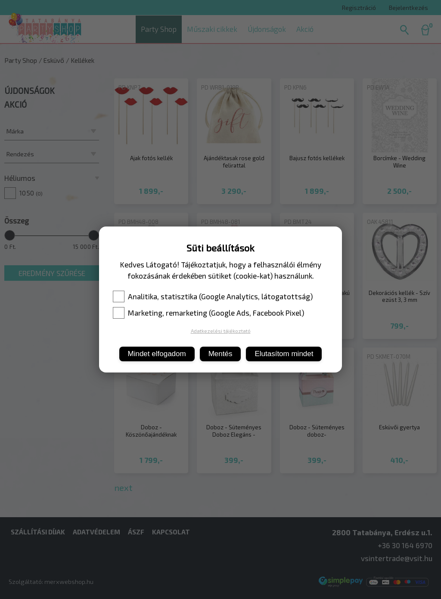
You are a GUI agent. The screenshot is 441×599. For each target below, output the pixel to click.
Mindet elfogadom (157, 354)
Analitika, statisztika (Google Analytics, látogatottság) (213, 296)
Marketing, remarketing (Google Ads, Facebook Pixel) (208, 313)
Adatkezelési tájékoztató (221, 331)
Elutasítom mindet (284, 354)
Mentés (220, 354)
